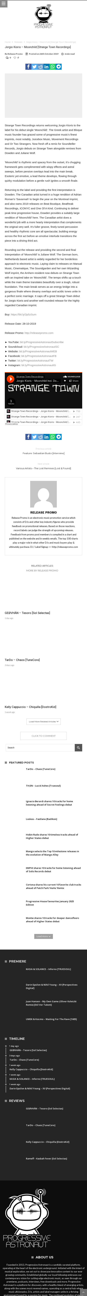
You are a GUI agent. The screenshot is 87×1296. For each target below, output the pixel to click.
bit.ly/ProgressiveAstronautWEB (38, 351)
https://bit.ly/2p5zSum (23, 314)
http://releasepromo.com (39, 332)
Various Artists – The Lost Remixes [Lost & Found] (44, 466)
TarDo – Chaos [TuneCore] (62, 604)
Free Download (63, 1276)
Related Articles (42, 565)
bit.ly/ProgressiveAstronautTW (35, 360)
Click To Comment (44, 678)
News (40, 1276)
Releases (18, 42)
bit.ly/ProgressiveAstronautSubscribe (42, 342)
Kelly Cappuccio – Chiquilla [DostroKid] (22, 648)
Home (7, 42)
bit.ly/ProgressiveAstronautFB (38, 355)
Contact (29, 1276)
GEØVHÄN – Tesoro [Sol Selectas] (21, 606)
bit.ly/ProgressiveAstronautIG (38, 365)
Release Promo (15, 54)
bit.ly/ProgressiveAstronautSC (41, 346)
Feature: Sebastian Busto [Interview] (44, 451)
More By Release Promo (42, 570)
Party (49, 1276)
